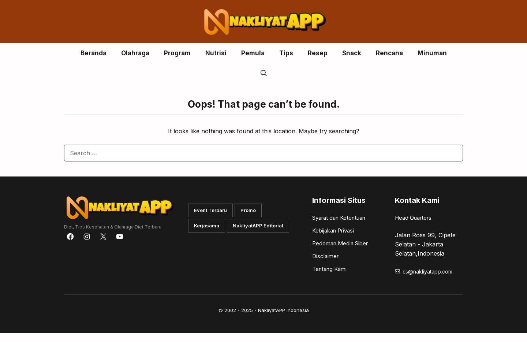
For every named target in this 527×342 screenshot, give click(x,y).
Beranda (93, 53)
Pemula (253, 53)
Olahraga (135, 53)
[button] (263, 73)
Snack (351, 53)
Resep (318, 53)
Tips (286, 53)
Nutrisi (216, 53)
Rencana (389, 53)
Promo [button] (248, 210)
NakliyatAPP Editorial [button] (258, 225)
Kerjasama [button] (206, 225)
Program (177, 53)
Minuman (432, 53)
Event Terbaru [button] (210, 210)
